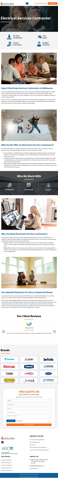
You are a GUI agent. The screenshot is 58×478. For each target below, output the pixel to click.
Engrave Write (35, 477)
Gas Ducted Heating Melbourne (37, 440)
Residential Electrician (6, 470)
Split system (33, 445)
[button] (3, 331)
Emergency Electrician (6, 468)
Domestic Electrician (6, 463)
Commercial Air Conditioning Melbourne (39, 450)
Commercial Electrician (7, 465)
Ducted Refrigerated (35, 442)
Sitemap (37, 474)
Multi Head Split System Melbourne (38, 447)
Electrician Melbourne (6, 460)
